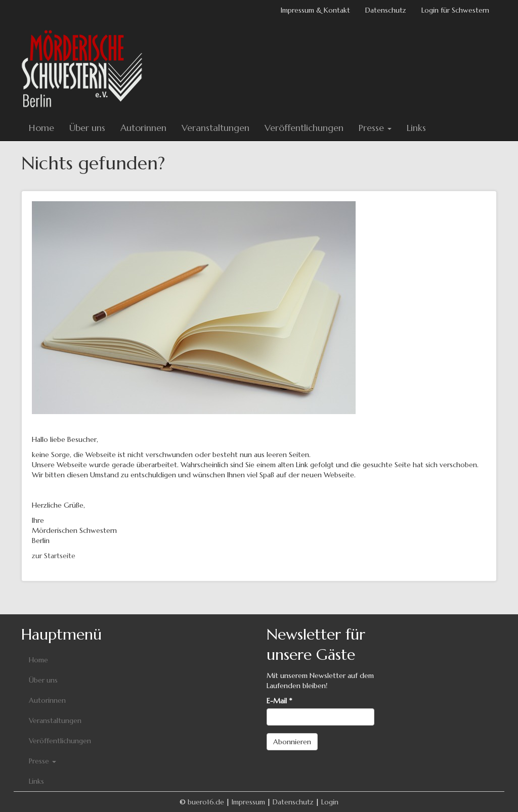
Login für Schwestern (455, 10)
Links (416, 127)
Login (329, 801)
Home (41, 127)
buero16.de (206, 801)
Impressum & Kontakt (315, 10)
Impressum (248, 801)
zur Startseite (53, 555)
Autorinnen (143, 127)
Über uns (87, 127)
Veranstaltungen (215, 127)
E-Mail (279, 700)
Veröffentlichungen (304, 127)
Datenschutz (385, 10)
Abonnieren (292, 741)
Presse (375, 127)
